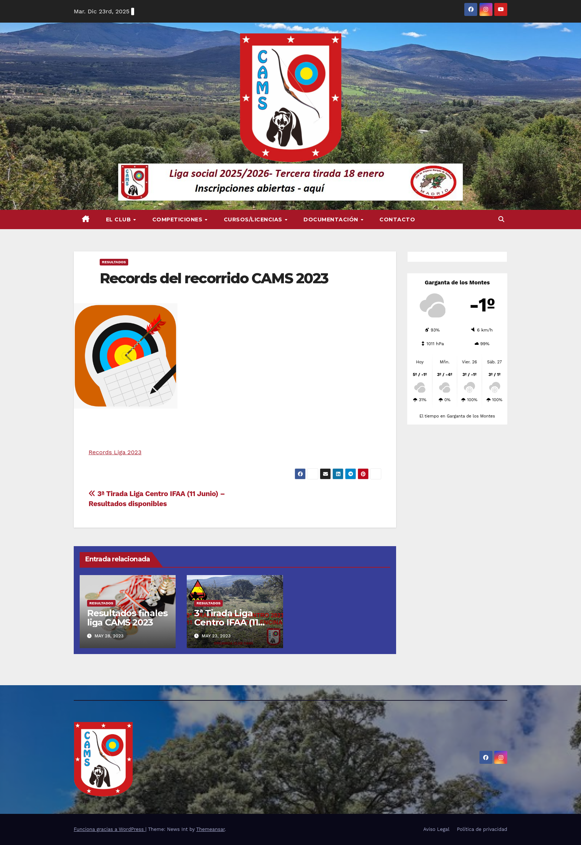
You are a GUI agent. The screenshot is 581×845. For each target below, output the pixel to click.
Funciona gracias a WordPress (109, 829)
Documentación (331, 219)
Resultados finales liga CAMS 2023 (127, 618)
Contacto (397, 219)
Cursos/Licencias (254, 219)
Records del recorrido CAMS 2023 (214, 278)
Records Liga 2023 (115, 452)
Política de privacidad (482, 829)
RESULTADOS (114, 262)
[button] (501, 219)
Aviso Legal (436, 829)
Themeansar (210, 829)
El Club (119, 219)
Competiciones (178, 219)
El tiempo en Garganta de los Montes (457, 416)
